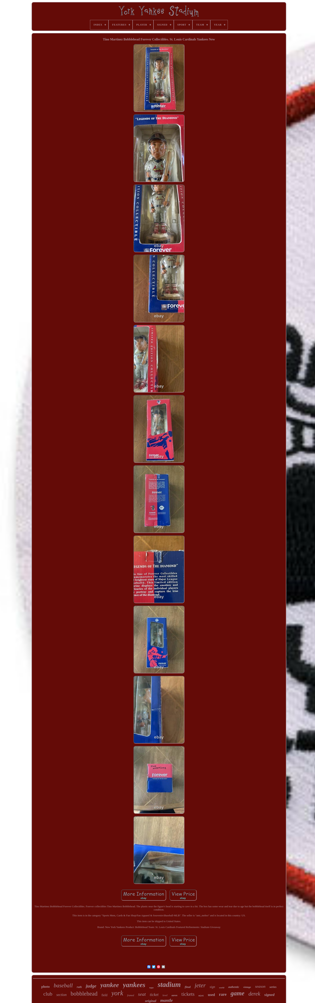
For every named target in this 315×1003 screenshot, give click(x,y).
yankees (134, 985)
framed (130, 995)
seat (142, 994)
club (47, 994)
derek (254, 994)
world (221, 987)
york (117, 993)
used (211, 995)
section (61, 995)
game (237, 993)
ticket (154, 994)
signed (269, 995)
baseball (63, 985)
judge (91, 986)
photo (45, 987)
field (104, 995)
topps (151, 988)
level (165, 995)
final (188, 987)
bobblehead (84, 993)
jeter (200, 985)
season (260, 986)
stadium (169, 985)
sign (212, 987)
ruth (79, 987)
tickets (187, 994)
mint (201, 996)
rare (223, 994)
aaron (174, 995)
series (272, 987)
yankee (109, 985)
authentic (233, 987)
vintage (247, 987)
